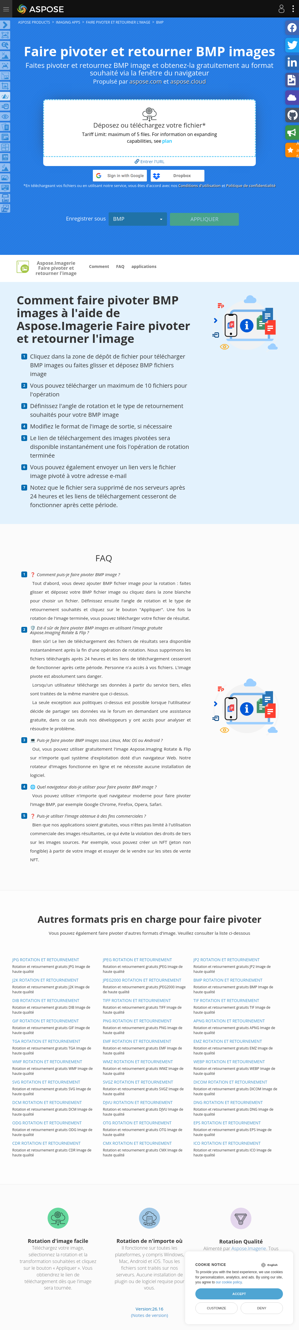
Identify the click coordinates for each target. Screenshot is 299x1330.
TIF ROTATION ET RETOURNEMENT (226, 1000)
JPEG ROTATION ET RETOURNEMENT (137, 959)
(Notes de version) (149, 1315)
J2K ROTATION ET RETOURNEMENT (45, 980)
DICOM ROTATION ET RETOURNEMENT (230, 1082)
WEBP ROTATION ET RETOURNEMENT (229, 1061)
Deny (261, 1308)
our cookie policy (229, 1282)
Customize (216, 1308)
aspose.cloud (188, 81)
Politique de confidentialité (251, 185)
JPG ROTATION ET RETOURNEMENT (45, 959)
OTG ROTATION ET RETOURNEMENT (137, 1123)
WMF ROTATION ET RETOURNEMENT (47, 1061)
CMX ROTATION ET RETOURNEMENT (137, 1143)
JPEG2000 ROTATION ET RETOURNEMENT (142, 980)
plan (167, 141)
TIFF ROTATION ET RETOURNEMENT (137, 1000)
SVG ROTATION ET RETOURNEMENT (46, 1082)
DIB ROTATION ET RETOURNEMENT (45, 1000)
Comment (99, 266)
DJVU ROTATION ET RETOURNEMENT (138, 1102)
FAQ (120, 266)
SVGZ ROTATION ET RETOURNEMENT (138, 1082)
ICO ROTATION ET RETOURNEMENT (226, 1143)
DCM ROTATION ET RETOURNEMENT (47, 1102)
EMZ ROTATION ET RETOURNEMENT (227, 1041)
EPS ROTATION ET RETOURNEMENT (226, 1123)
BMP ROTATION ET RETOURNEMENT (227, 980)
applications (144, 266)
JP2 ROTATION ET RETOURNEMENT (226, 959)
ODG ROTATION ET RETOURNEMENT (47, 1123)
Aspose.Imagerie (249, 1248)
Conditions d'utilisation (199, 185)
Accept (239, 1294)
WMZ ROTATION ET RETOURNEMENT (138, 1061)
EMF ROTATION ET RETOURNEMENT (137, 1041)
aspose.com (145, 81)
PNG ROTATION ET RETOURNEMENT (137, 1021)
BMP (138, 218)
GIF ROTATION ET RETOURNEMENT (45, 1021)
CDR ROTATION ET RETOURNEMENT (46, 1143)
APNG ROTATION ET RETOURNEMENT (229, 1021)
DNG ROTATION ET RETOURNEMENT (228, 1102)
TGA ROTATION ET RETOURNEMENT (46, 1041)
